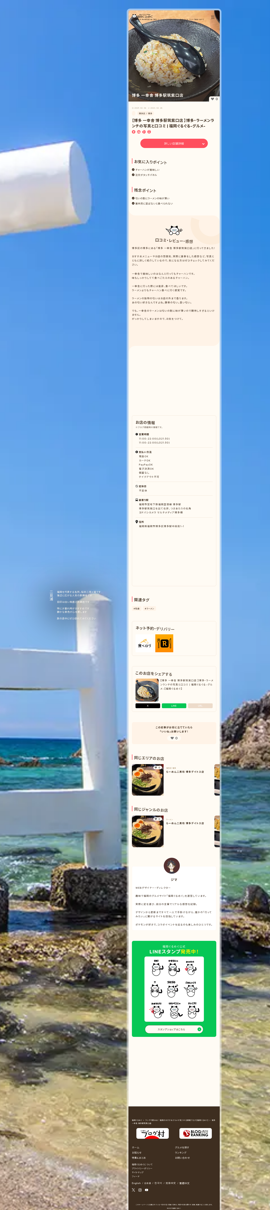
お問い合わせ (182, 1157)
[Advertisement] (174, 330)
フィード (136, 1176)
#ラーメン (149, 608)
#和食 (137, 608)
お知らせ (137, 1152)
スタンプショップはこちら (171, 1029)
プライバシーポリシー (142, 1168)
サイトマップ (138, 1172)
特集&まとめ (139, 1157)
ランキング (180, 1152)
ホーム (135, 1147)
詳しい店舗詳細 (174, 143)
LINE (174, 705)
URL (200, 705)
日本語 (147, 1183)
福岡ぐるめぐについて (142, 1164)
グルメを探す (182, 1147)
